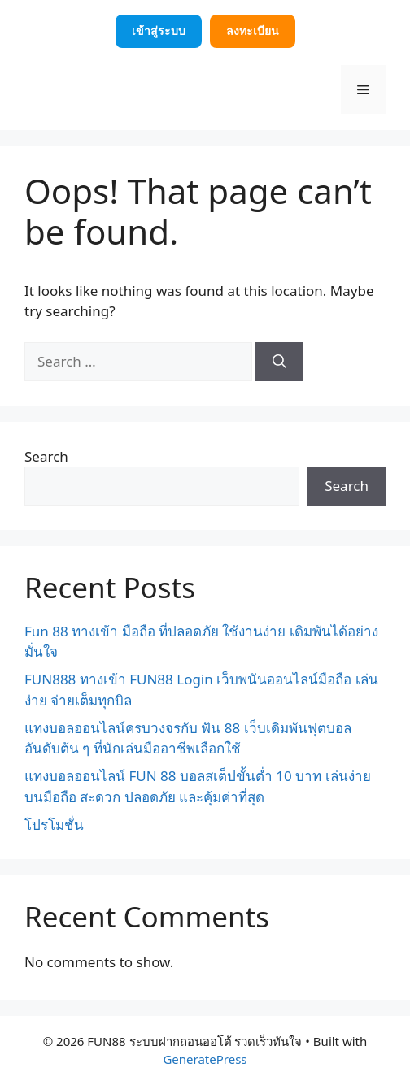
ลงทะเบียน (252, 30)
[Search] (279, 361)
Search (46, 456)
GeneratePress (204, 1059)
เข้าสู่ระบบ (158, 30)
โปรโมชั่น (54, 824)
